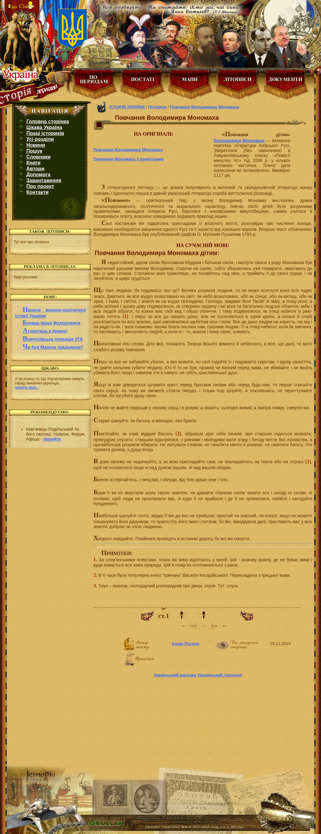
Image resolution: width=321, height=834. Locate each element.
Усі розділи (40, 139)
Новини (35, 145)
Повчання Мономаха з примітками (129, 159)
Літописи (157, 107)
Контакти (37, 192)
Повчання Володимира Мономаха (204, 107)
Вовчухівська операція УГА (53, 339)
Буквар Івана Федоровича (51, 323)
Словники (38, 156)
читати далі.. (26, 387)
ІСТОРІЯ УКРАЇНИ (127, 107)
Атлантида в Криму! (45, 331)
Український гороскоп (219, 675)
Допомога (38, 174)
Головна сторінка (47, 121)
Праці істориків (45, 133)
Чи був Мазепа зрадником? (53, 347)
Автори (35, 168)
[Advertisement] (50, 486)
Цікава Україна (44, 127)
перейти (52, 439)
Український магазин (175, 675)
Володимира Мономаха (239, 140)
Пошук (34, 151)
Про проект (40, 186)
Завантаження (44, 180)
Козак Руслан (185, 643)
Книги (33, 162)
